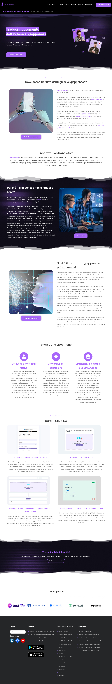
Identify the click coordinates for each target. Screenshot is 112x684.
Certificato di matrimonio (67, 638)
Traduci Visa (62, 663)
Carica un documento (56, 561)
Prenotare (62, 666)
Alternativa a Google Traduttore (89, 634)
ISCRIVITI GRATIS (103, 5)
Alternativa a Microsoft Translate (89, 647)
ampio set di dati (96, 100)
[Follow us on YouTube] (23, 640)
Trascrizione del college (66, 657)
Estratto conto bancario (66, 660)
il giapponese (85, 114)
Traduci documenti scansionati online (42, 631)
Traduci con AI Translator (37, 641)
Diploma (61, 653)
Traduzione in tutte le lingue (22, 12)
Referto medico (64, 631)
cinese (39, 200)
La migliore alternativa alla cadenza (90, 650)
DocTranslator (7, 12)
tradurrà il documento (83, 116)
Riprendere (62, 669)
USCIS (60, 672)
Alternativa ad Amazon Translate (89, 644)
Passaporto (62, 650)
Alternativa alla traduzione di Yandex (90, 641)
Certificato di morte (65, 644)
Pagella (61, 647)
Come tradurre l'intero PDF (38, 638)
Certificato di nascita (65, 634)
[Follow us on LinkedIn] (12, 640)
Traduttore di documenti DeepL (89, 638)
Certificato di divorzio (65, 641)
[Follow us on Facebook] (17, 640)
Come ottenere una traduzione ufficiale (42, 634)
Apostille (61, 675)
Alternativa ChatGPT (85, 631)
